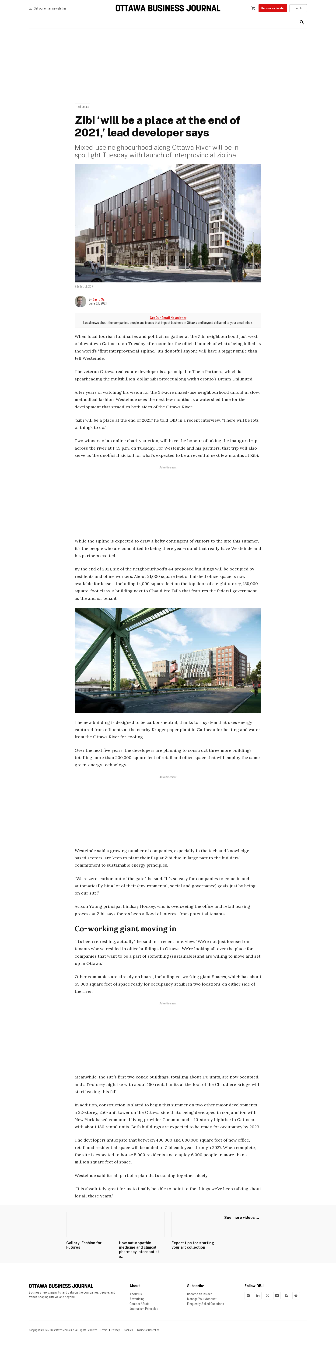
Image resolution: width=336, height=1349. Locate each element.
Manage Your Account (202, 1299)
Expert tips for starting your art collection (193, 1245)
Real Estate (82, 107)
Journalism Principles (144, 1309)
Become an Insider (199, 1294)
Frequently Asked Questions (205, 1304)
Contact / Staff (139, 1304)
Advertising (137, 1299)
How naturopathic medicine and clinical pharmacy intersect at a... (139, 1250)
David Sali (99, 299)
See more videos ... (241, 1217)
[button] (302, 22)
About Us (136, 1294)
